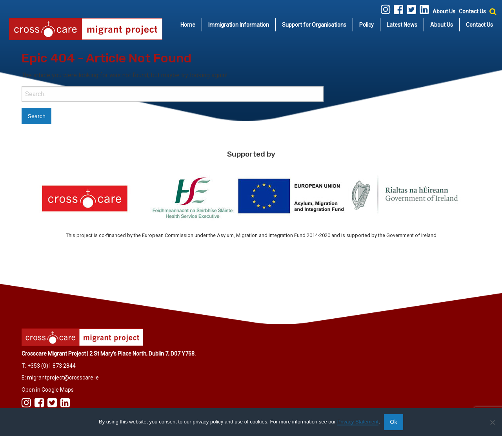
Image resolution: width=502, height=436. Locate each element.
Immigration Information (238, 25)
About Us (444, 11)
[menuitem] (188, 24)
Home (187, 25)
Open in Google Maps (48, 390)
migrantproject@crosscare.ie (63, 377)
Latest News (402, 25)
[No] (492, 422)
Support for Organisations (314, 25)
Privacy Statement (358, 422)
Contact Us (472, 11)
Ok (393, 422)
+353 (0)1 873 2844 (51, 366)
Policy (366, 25)
